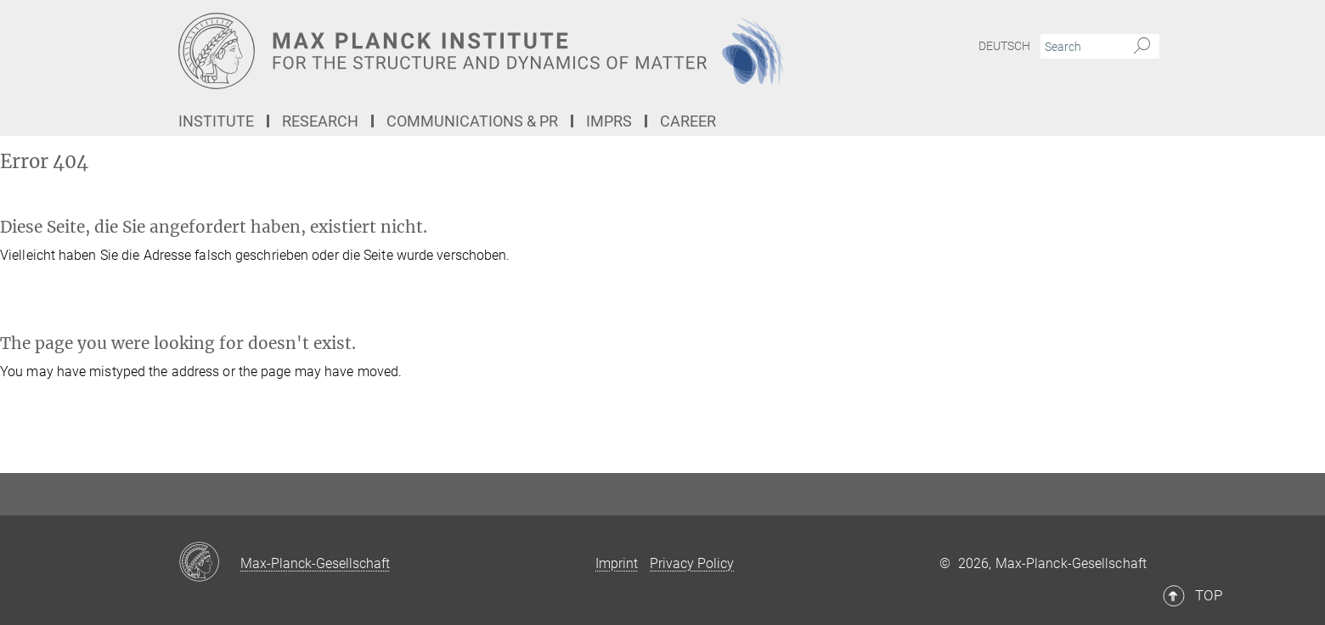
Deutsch (1004, 46)
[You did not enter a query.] (1080, 47)
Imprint (616, 563)
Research (320, 121)
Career (688, 121)
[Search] (1142, 47)
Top (1122, 439)
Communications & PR (472, 121)
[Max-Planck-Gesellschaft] (209, 563)
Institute (216, 121)
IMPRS (609, 121)
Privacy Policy (692, 563)
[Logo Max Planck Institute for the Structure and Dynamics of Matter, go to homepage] (496, 51)
